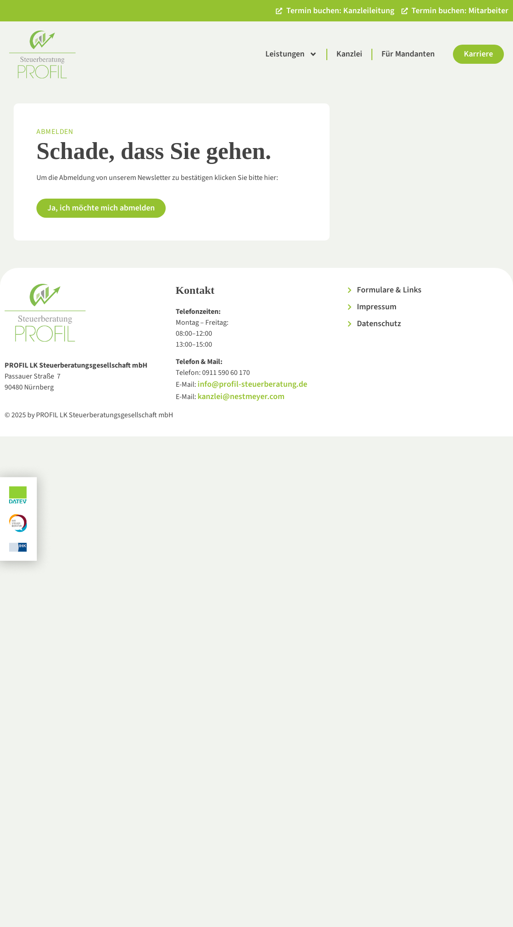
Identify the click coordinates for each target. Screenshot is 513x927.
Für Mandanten (408, 54)
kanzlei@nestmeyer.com (241, 396)
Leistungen (291, 54)
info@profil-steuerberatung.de (252, 384)
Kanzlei (349, 54)
